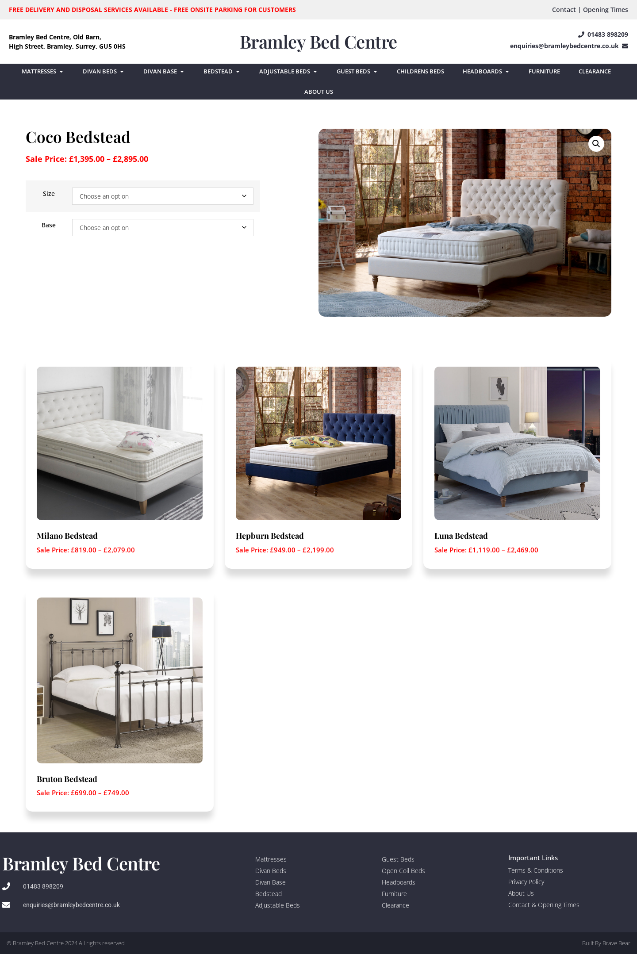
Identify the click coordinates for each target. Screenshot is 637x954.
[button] (596, 144)
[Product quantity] (26, 267)
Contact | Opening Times (590, 9)
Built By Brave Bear (606, 943)
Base (49, 225)
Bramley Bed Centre (318, 41)
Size (49, 194)
